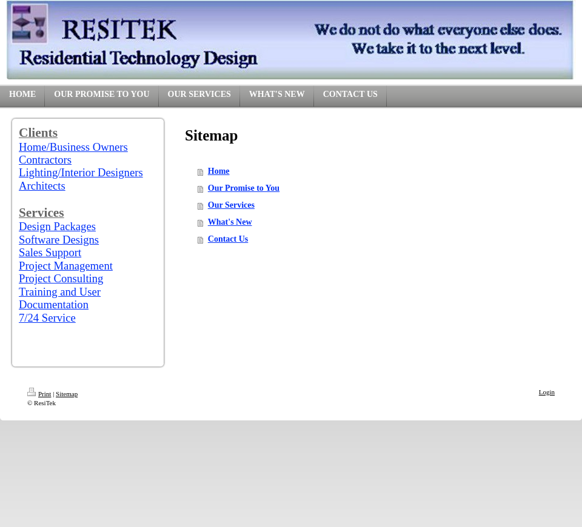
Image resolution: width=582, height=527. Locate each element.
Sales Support (50, 252)
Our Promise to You (243, 188)
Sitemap (67, 393)
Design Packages (57, 226)
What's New (230, 222)
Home (219, 171)
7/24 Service (47, 317)
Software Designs (59, 239)
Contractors (45, 159)
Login (547, 392)
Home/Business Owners (73, 147)
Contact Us (228, 239)
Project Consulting (61, 278)
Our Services (231, 205)
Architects (42, 185)
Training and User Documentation (60, 298)
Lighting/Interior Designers (81, 172)
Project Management (66, 265)
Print (39, 393)
